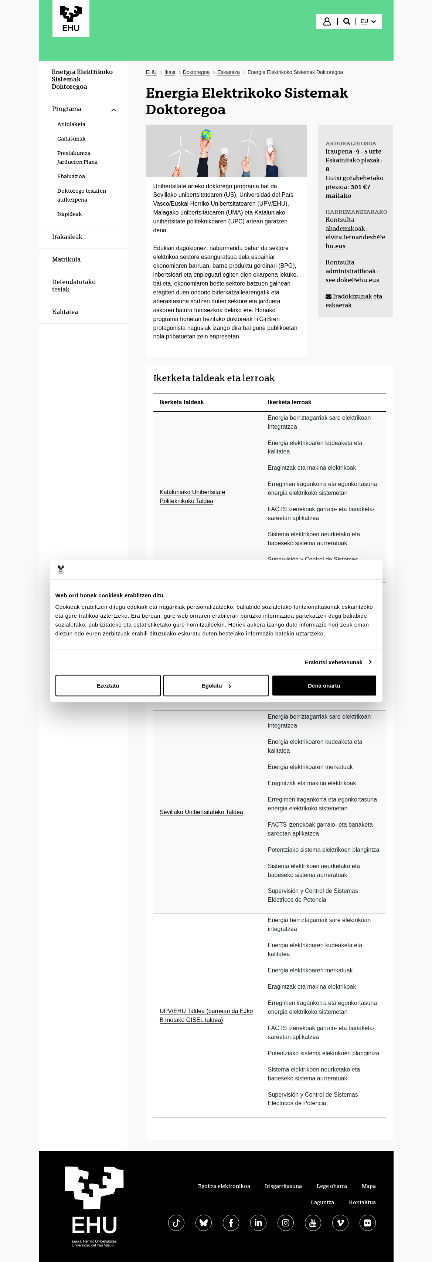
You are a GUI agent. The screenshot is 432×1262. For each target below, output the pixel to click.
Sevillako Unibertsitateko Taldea (201, 812)
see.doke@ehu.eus (352, 280)
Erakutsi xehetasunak (334, 662)
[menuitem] (368, 21)
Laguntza (322, 1202)
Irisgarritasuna (283, 1186)
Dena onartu (324, 685)
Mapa (369, 1186)
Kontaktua (362, 1202)
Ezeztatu (108, 685)
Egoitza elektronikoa (224, 1186)
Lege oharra (332, 1186)
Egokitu (216, 685)
